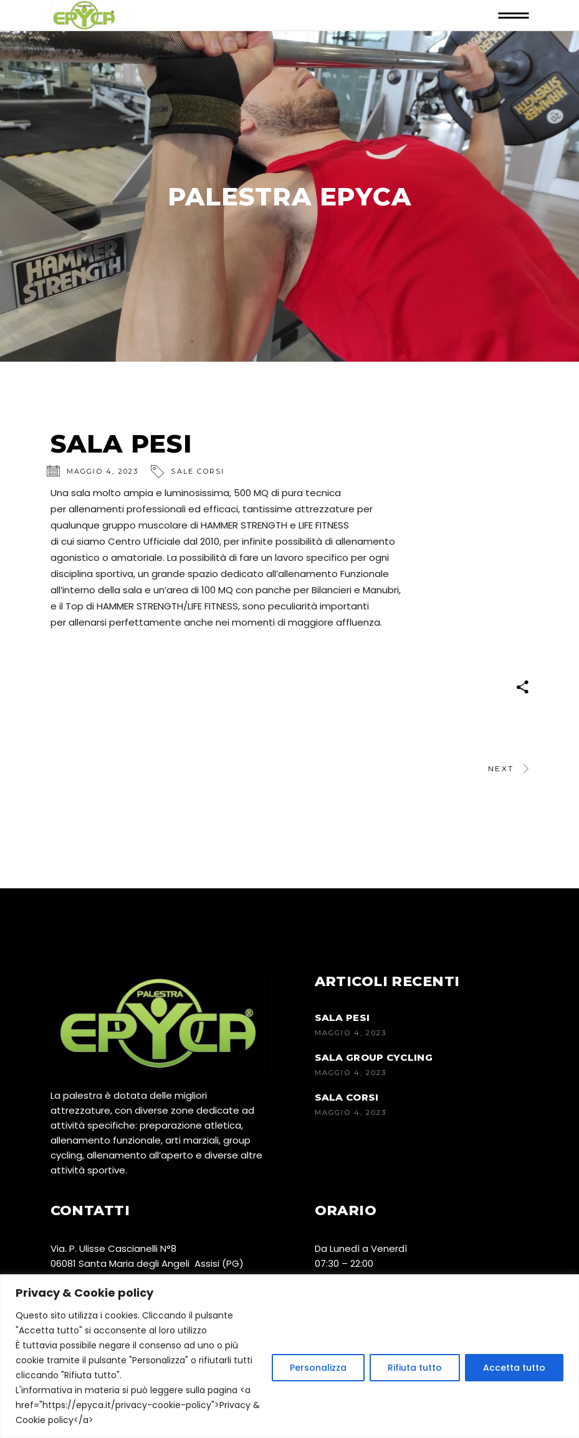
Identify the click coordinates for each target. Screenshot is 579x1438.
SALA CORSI (347, 1097)
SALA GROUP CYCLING (374, 1057)
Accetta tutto (514, 1367)
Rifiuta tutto (415, 1367)
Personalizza (318, 1367)
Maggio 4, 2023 (103, 471)
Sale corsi (197, 471)
